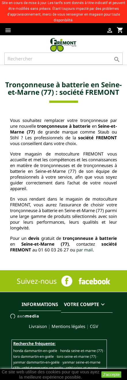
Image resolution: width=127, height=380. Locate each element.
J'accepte (111, 374)
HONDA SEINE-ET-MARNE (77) (81, 350)
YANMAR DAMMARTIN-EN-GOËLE (36, 362)
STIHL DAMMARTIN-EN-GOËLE (42, 368)
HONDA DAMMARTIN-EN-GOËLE (35, 350)
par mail (84, 250)
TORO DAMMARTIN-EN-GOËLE (33, 356)
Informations (40, 304)
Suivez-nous (37, 281)
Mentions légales (68, 326)
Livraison (38, 326)
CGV (94, 326)
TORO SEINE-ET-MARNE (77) (76, 356)
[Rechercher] (63, 59)
